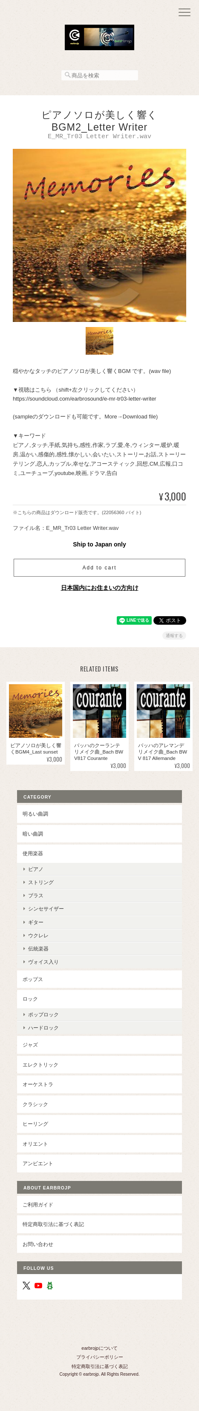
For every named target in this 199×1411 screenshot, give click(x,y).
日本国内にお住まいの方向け (99, 589)
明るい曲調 (35, 815)
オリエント (35, 1145)
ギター (35, 923)
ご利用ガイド (38, 1206)
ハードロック (43, 1029)
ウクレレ (38, 936)
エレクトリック (40, 1066)
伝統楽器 (38, 950)
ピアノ (35, 870)
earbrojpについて (99, 1349)
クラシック (35, 1105)
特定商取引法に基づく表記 (53, 1225)
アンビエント (38, 1164)
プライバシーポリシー (99, 1358)
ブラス (35, 896)
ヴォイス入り (43, 963)
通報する (174, 636)
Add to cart (99, 569)
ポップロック (43, 1015)
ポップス (33, 980)
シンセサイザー (46, 910)
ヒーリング (35, 1125)
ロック (30, 1000)
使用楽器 (33, 854)
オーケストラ (38, 1085)
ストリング (41, 883)
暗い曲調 (33, 835)
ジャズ (30, 1046)
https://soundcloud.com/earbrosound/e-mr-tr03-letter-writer (84, 400)
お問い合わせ (38, 1245)
